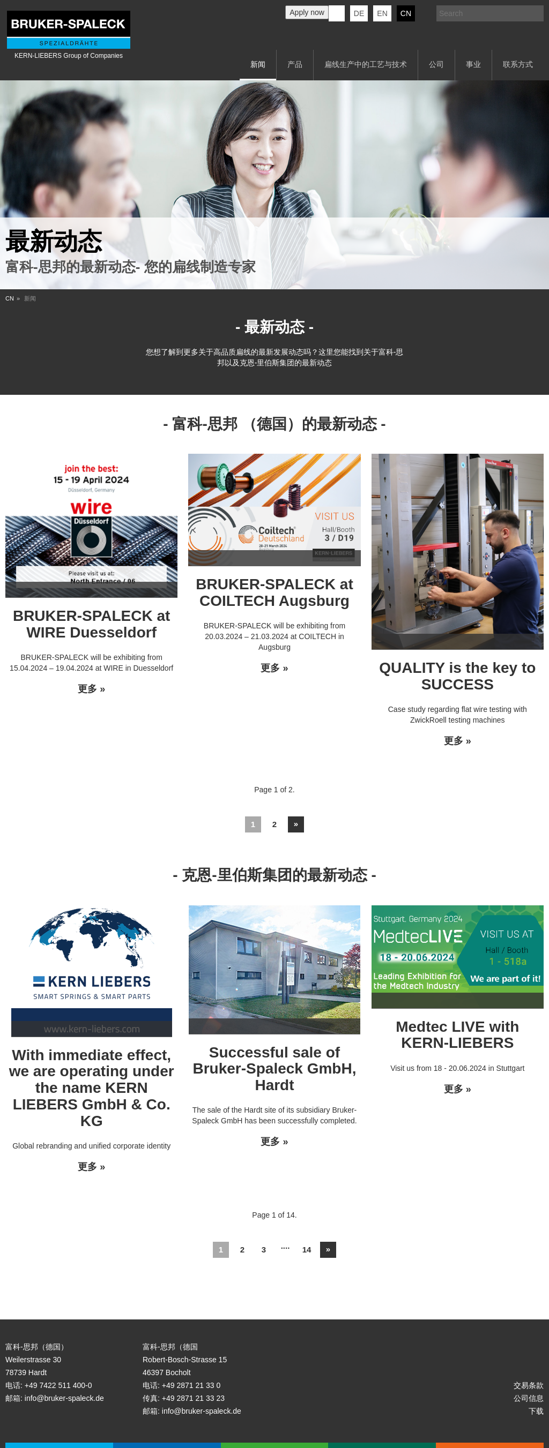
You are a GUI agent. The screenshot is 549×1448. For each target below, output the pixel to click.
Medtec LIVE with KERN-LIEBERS (457, 1035)
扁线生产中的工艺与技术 (365, 64)
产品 (294, 64)
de (359, 13)
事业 (473, 64)
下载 (536, 1411)
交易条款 (529, 1385)
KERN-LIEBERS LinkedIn (337, 13)
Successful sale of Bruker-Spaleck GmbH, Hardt (274, 1069)
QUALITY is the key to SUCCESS (457, 676)
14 (306, 1249)
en (382, 13)
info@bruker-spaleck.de (64, 1398)
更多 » (91, 689)
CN (405, 13)
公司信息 (529, 1398)
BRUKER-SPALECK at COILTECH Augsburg (274, 592)
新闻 (257, 64)
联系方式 (518, 64)
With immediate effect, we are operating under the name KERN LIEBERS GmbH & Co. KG (91, 1088)
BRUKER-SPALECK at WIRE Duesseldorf (91, 624)
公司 (436, 64)
